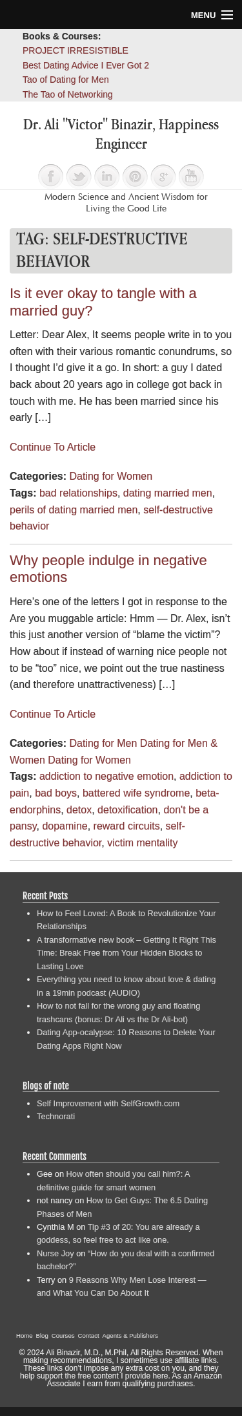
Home (24, 1335)
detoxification (127, 809)
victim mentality (142, 842)
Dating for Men (103, 743)
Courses (63, 1335)
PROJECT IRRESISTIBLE (75, 50)
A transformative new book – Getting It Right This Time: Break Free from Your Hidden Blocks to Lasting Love (126, 953)
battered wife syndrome (136, 793)
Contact (88, 1335)
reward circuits (127, 826)
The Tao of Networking (68, 94)
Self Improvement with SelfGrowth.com (108, 1103)
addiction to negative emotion (106, 776)
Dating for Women (110, 476)
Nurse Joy (55, 1253)
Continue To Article (53, 447)
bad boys (56, 793)
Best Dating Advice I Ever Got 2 (86, 65)
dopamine (64, 826)
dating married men (167, 493)
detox (79, 809)
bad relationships (78, 493)
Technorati (56, 1116)
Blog (42, 1335)
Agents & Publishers (130, 1335)
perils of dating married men (73, 509)
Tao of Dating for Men (66, 79)
